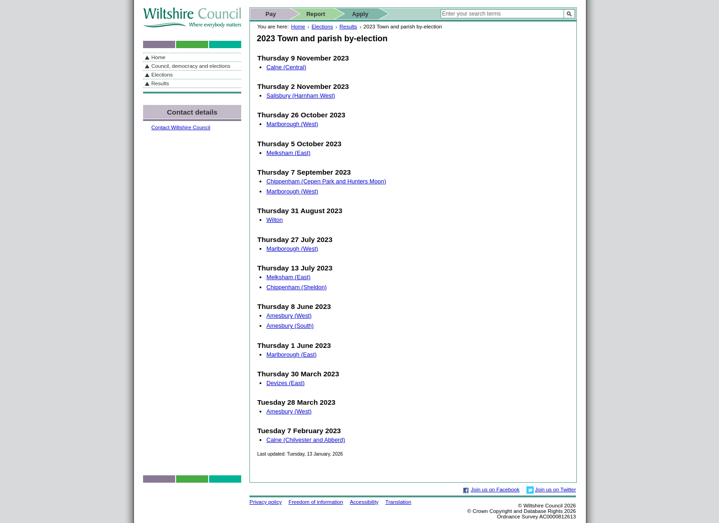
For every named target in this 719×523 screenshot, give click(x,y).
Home (298, 26)
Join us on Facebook (495, 489)
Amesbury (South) (290, 325)
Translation (398, 502)
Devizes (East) (285, 383)
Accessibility (364, 502)
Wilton (274, 219)
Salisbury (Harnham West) (300, 95)
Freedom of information (315, 502)
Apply (360, 14)
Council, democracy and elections (190, 66)
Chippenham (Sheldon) (296, 287)
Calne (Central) (286, 67)
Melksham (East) (288, 152)
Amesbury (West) (289, 315)
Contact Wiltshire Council (180, 127)
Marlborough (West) (292, 124)
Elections (322, 26)
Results (348, 26)
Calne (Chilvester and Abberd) (305, 439)
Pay (270, 14)
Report (315, 14)
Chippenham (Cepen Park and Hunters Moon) (326, 181)
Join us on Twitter (555, 489)
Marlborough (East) (291, 354)
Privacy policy (265, 502)
